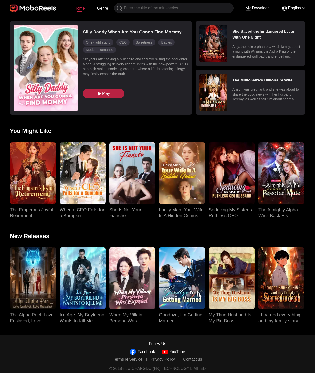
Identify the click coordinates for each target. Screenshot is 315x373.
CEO (123, 42)
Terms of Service (127, 359)
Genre (102, 8)
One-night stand (98, 42)
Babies (166, 42)
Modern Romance (99, 50)
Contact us (192, 359)
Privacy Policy (163, 359)
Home (79, 8)
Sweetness (144, 42)
